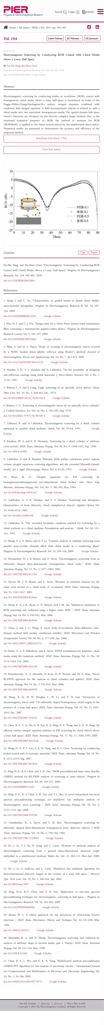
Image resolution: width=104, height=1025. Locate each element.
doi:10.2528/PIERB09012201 (20, 316)
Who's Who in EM (76, 1003)
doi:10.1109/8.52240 (15, 953)
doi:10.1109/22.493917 (16, 930)
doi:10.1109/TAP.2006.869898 (20, 689)
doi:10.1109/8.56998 (15, 451)
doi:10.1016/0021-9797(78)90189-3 (24, 416)
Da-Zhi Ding (14, 66)
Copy (82, 253)
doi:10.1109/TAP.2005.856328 (20, 666)
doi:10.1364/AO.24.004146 (18, 515)
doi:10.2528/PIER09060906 (19, 907)
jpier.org (58, 1003)
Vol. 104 (45, 27)
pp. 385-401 (59, 27)
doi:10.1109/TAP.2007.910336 (20, 718)
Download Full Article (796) (51, 138)
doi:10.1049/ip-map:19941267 (20, 492)
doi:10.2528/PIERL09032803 (20, 339)
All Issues (24, 27)
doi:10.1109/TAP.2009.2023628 (21, 741)
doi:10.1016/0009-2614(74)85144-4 (24, 398)
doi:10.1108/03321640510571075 (23, 981)
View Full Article (51, 149)
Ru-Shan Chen (29, 66)
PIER (35, 27)
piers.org (45, 1003)
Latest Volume (55, 38)
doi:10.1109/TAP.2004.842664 (20, 597)
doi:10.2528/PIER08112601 (19, 787)
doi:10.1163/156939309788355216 (23, 362)
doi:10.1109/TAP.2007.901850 (20, 764)
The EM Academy (27, 1003)
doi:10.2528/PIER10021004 (16, 75)
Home (12, 27)
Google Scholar (38, 75)
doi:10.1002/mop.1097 (16, 884)
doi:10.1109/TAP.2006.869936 (20, 620)
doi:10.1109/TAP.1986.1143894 (21, 838)
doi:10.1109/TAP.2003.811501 (20, 574)
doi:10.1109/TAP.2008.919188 (20, 815)
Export (94, 253)
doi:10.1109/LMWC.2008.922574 (23, 643)
